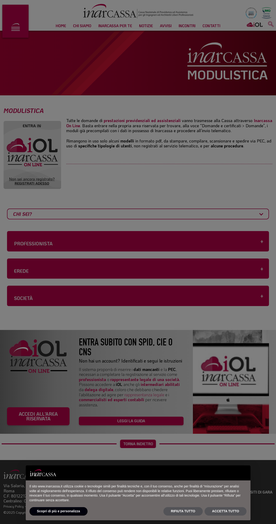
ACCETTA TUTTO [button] (225, 511)
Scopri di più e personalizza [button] (58, 511)
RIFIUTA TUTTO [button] (183, 511)
